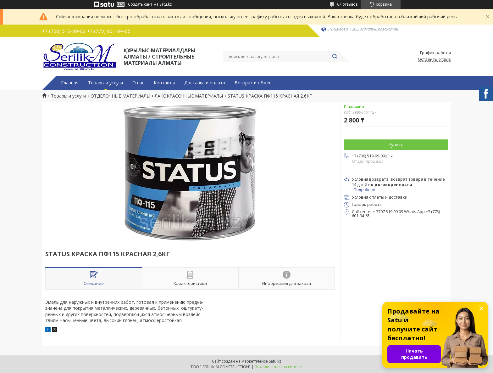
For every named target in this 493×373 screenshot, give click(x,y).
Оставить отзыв (434, 59)
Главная (70, 83)
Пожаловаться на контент (279, 367)
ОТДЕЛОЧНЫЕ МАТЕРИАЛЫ (120, 96)
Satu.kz (275, 361)
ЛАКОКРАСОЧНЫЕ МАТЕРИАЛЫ (189, 96)
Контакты (164, 83)
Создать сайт (140, 4)
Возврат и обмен (253, 83)
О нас (138, 83)
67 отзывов (347, 4)
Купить (395, 145)
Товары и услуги (105, 83)
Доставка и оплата (204, 83)
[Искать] (334, 56)
